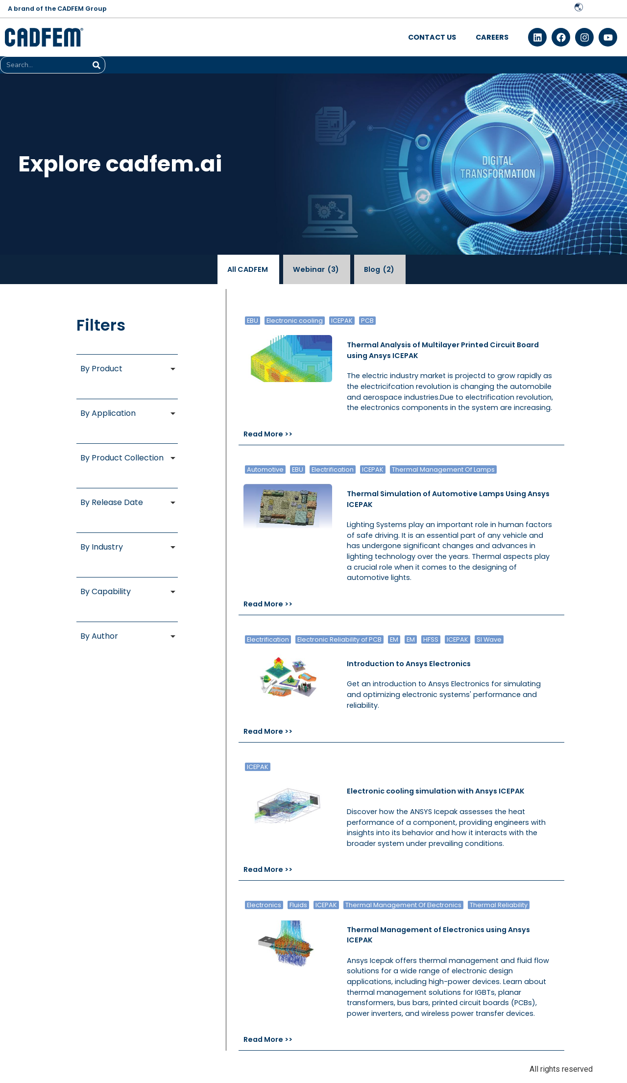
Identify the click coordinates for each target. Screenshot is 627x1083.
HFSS (430, 639)
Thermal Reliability (499, 905)
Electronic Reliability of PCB (339, 639)
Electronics (264, 905)
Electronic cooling (294, 320)
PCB (367, 320)
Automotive (265, 469)
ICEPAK (342, 320)
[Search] (96, 65)
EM (394, 639)
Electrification (333, 469)
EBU (252, 320)
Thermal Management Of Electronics (403, 905)
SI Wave (489, 639)
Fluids (298, 905)
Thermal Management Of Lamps (443, 469)
